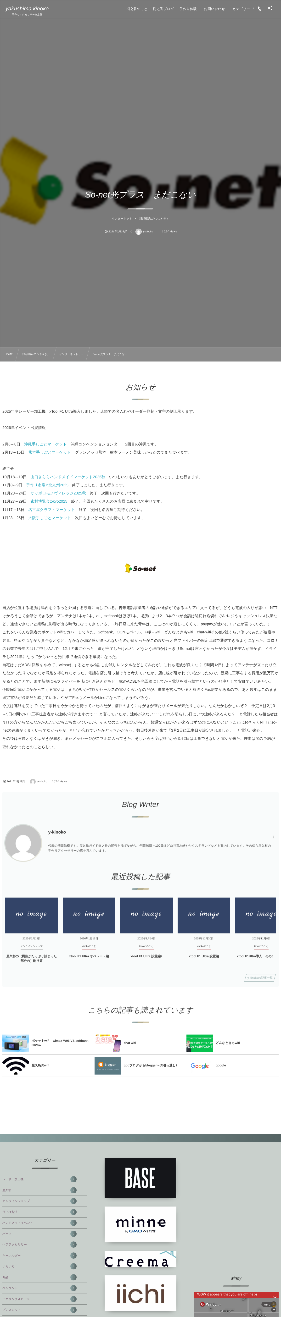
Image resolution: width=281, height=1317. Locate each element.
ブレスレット (39, 1310)
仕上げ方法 (39, 1212)
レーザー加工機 (39, 1179)
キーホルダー (39, 1255)
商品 (39, 1277)
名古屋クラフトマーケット (51, 510)
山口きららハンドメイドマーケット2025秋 (67, 477)
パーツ (39, 1234)
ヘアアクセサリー (39, 1244)
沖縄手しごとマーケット (45, 444)
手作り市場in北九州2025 (47, 485)
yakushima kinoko (27, 8)
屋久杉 (39, 1190)
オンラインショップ (39, 1201)
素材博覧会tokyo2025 (48, 501)
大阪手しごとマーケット (49, 518)
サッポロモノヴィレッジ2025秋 (58, 493)
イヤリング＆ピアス (39, 1299)
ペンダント (39, 1288)
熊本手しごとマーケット (49, 452)
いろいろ (39, 1266)
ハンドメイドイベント (39, 1223)
